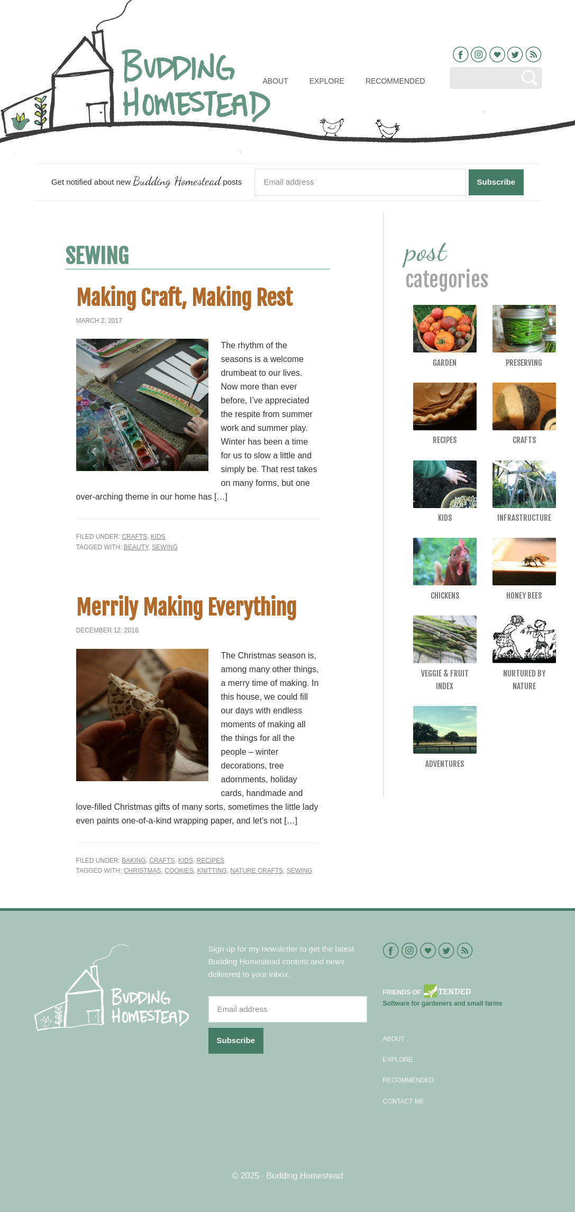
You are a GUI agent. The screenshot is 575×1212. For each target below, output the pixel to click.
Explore (398, 1059)
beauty (136, 547)
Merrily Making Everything (186, 607)
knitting (212, 870)
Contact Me (403, 1101)
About (394, 1039)
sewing (165, 547)
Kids (158, 536)
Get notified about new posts (146, 181)
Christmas (142, 870)
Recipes (211, 860)
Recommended (408, 1080)
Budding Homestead (305, 1175)
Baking (133, 860)
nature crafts (256, 870)
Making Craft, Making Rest (184, 298)
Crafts (134, 536)
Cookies (179, 870)
